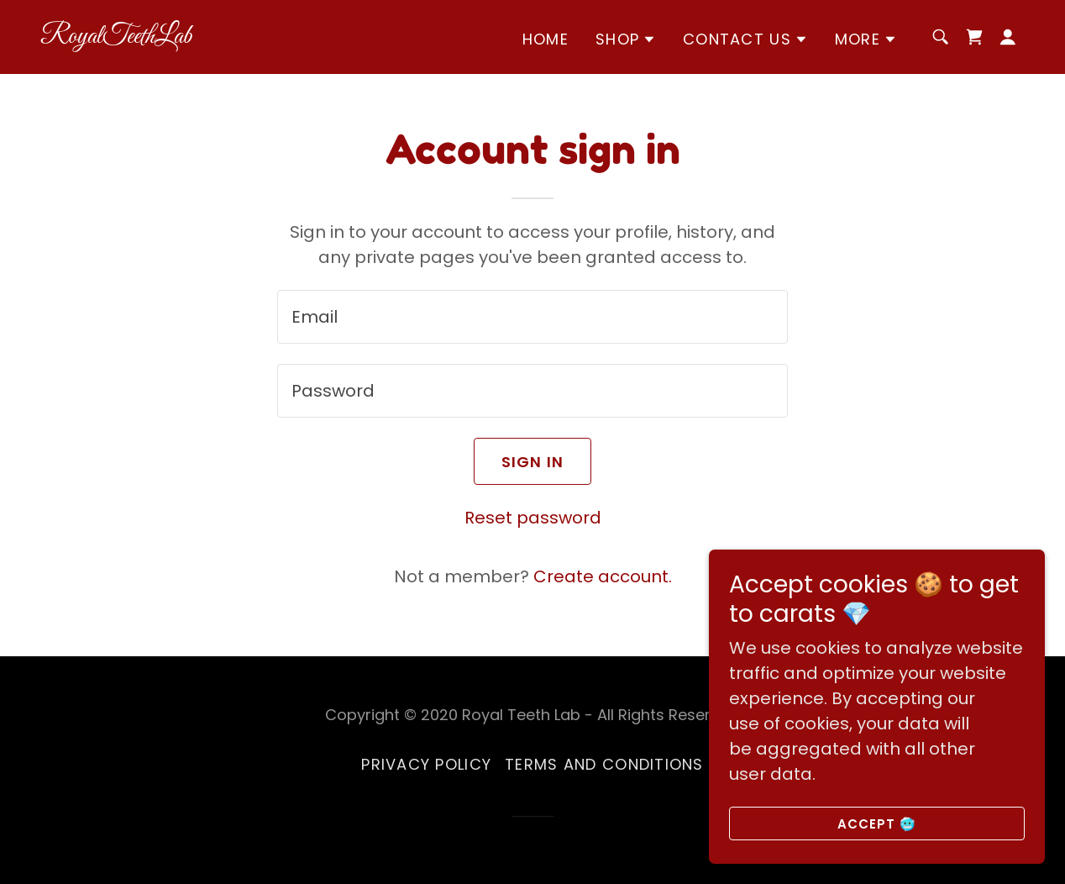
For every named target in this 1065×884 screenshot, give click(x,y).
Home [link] (545, 39)
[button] (625, 39)
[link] (178, 37)
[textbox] (532, 317)
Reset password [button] (532, 517)
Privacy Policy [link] (426, 764)
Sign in (532, 461)
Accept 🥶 (877, 824)
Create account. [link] (602, 576)
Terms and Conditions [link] (604, 764)
